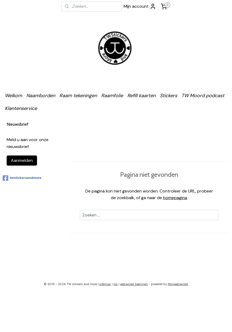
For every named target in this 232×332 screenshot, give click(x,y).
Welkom (13, 95)
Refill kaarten (141, 95)
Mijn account (140, 6)
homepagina (175, 197)
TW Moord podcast (202, 95)
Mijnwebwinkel (178, 284)
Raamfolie (112, 95)
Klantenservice (21, 108)
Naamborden (40, 95)
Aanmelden (22, 160)
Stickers (168, 95)
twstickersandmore (22, 178)
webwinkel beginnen (134, 284)
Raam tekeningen (78, 95)
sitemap (105, 284)
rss (115, 284)
